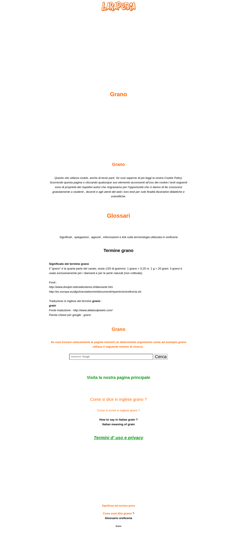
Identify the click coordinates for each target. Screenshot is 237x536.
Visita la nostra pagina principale (118, 377)
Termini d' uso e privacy (118, 437)
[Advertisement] (118, 44)
